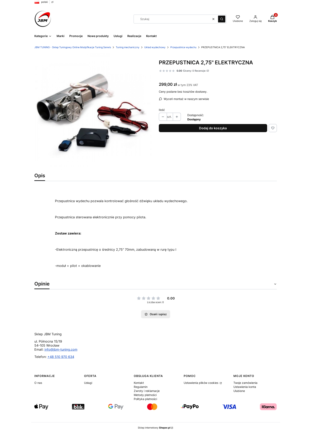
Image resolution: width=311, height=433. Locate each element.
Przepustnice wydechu (183, 47)
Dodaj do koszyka (213, 128)
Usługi (88, 382)
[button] (221, 19)
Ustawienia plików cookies (201, 382)
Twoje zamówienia (245, 382)
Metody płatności (145, 395)
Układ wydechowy (155, 47)
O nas (38, 382)
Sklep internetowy (154, 427)
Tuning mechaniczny (127, 47)
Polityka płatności (145, 399)
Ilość (162, 109)
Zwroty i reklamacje (147, 391)
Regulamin (141, 386)
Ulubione (239, 391)
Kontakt (139, 382)
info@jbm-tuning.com (60, 349)
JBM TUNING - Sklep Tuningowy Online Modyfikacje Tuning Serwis (72, 47)
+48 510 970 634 (60, 357)
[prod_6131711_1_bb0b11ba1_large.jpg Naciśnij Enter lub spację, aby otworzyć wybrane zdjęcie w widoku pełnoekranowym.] (93, 111)
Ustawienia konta (244, 386)
